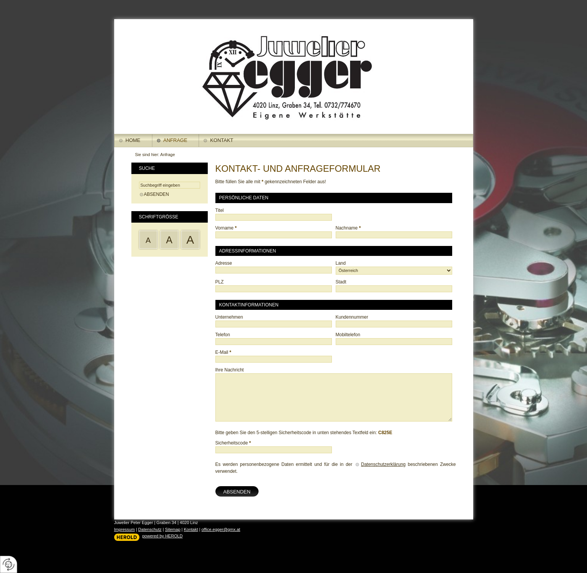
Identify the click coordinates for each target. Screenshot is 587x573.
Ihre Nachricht (229, 370)
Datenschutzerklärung (383, 464)
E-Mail (223, 352)
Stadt (341, 282)
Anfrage (175, 140)
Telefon (222, 334)
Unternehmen (229, 317)
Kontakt (221, 140)
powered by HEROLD (162, 536)
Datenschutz (150, 529)
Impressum (124, 529)
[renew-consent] (8, 564)
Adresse (223, 263)
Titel (219, 210)
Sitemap (172, 529)
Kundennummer (352, 317)
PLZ (219, 282)
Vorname (226, 228)
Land (341, 263)
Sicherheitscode (233, 443)
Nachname (348, 228)
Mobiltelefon (348, 334)
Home (133, 140)
